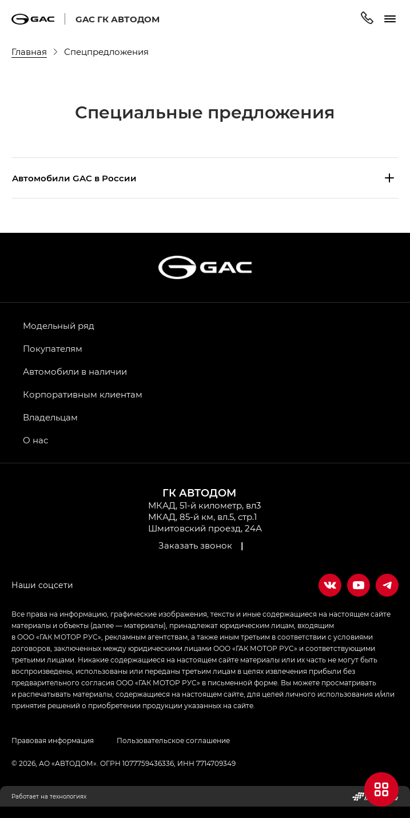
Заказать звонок (195, 545)
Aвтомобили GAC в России (74, 178)
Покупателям (52, 348)
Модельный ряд (58, 325)
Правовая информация (52, 740)
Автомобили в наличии (75, 371)
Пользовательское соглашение (173, 740)
